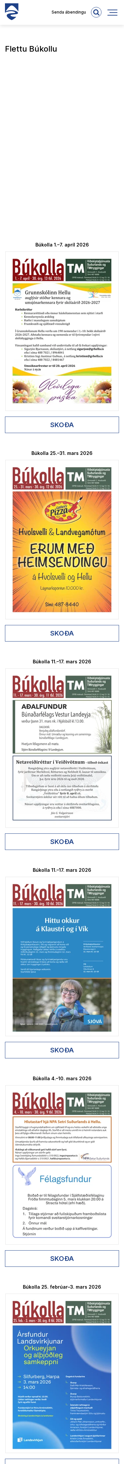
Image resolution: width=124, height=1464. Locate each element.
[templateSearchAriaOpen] (96, 12)
